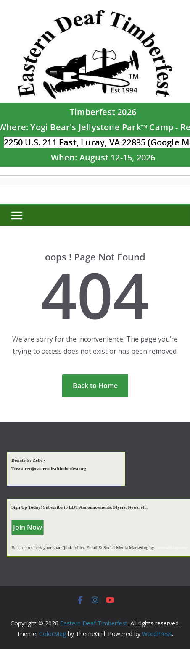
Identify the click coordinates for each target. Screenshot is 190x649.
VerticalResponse (171, 547)
